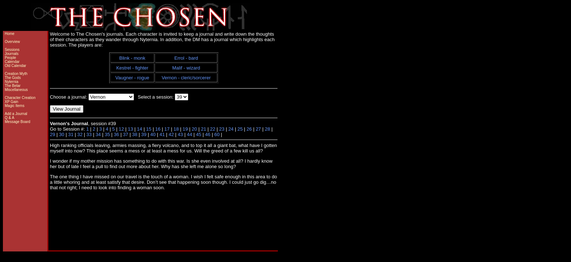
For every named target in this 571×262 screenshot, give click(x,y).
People (10, 58)
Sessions (12, 50)
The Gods (13, 78)
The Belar (12, 86)
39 (143, 134)
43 (180, 134)
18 (175, 129)
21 (203, 129)
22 (212, 129)
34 (98, 134)
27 (258, 129)
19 (185, 129)
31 (70, 134)
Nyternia (11, 82)
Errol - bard (186, 58)
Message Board (17, 122)
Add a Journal (16, 114)
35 (107, 134)
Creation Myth (16, 74)
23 (221, 129)
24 (230, 129)
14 (139, 129)
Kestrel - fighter (132, 68)
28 (267, 129)
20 (194, 129)
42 (171, 134)
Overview (12, 42)
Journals (12, 54)
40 (152, 134)
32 (79, 134)
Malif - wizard (186, 68)
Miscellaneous (16, 90)
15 (148, 129)
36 (116, 134)
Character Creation (20, 98)
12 (121, 129)
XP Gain (11, 102)
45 (198, 134)
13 (130, 129)
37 (125, 134)
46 (207, 134)
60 (216, 134)
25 (240, 129)
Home (10, 34)
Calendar (12, 62)
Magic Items (14, 106)
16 (157, 129)
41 (162, 134)
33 (88, 134)
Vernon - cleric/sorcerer (186, 77)
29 (52, 134)
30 (61, 134)
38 (134, 134)
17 (166, 129)
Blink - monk (132, 58)
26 (249, 129)
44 (189, 134)
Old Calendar (15, 66)
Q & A (9, 118)
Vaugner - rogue (132, 77)
